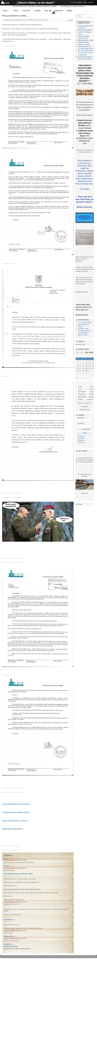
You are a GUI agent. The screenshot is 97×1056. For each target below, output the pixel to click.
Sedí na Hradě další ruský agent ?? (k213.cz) (16, 804)
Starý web (48, 10)
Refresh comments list (10, 946)
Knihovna (26, 10)
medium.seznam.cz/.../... (10, 936)
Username (81, 418)
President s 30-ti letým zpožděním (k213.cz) (16, 812)
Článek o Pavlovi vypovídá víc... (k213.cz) (15, 820)
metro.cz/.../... (7, 866)
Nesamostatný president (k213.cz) (12, 829)
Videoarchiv (58, 11)
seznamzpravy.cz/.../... (10, 919)
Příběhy (69, 10)
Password (81, 423)
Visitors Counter (85, 409)
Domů (5, 10)
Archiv (15, 10)
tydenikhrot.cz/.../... (9, 944)
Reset (85, 2)
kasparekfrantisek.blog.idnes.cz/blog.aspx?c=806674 (18, 874)
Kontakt (37, 10)
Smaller (90, 2)
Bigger (80, 2)
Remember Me (85, 429)
